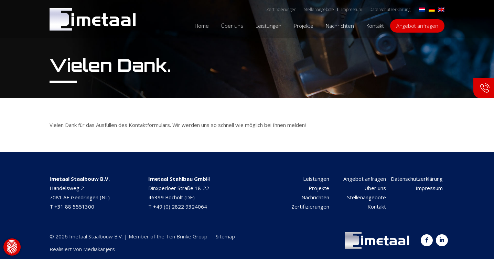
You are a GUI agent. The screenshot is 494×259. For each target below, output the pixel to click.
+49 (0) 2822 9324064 (180, 206)
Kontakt (376, 206)
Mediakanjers (99, 249)
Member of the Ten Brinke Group (168, 236)
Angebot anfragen (364, 178)
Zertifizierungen (310, 206)
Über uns (375, 188)
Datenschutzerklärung (417, 178)
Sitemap (225, 236)
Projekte (319, 188)
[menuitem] (422, 9)
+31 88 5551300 (74, 206)
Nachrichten (315, 197)
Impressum (429, 188)
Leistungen (316, 178)
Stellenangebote (366, 197)
